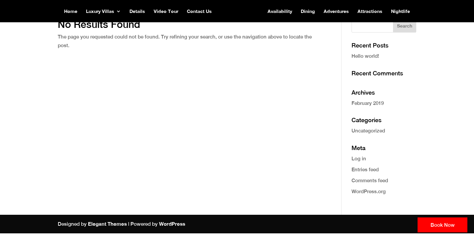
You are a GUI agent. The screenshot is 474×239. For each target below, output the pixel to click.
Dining (308, 11)
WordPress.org (369, 191)
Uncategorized (368, 130)
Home (70, 11)
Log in (359, 158)
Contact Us (199, 11)
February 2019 (368, 103)
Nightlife (400, 11)
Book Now (443, 225)
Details (137, 11)
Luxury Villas (100, 11)
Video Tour (166, 11)
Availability (280, 11)
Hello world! (365, 56)
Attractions (369, 11)
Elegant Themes (107, 224)
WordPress (172, 224)
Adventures (336, 11)
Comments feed (370, 180)
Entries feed (365, 169)
